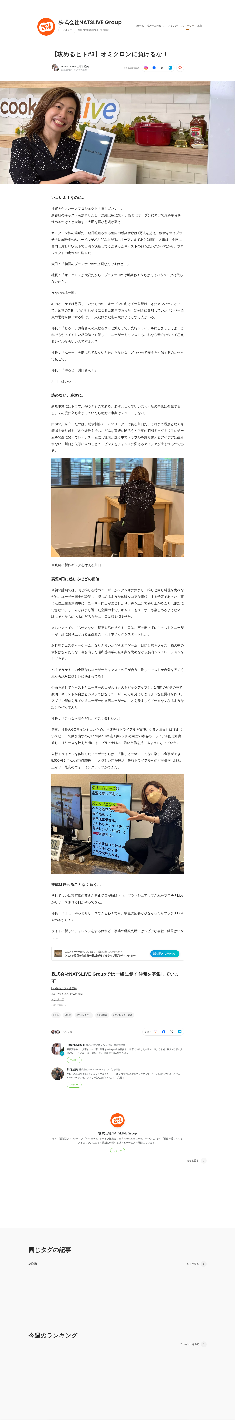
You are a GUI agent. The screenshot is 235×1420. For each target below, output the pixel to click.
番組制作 (102, 1015)
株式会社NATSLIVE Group (90, 22)
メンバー (173, 25)
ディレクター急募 (123, 1015)
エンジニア (57, 999)
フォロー (67, 29)
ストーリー (187, 25)
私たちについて (156, 25)
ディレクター (84, 1015)
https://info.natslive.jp (88, 30)
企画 (56, 1015)
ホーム (140, 25)
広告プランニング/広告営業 (67, 993)
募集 (199, 25)
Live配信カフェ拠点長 (64, 988)
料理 (68, 1015)
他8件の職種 (59, 1005)
